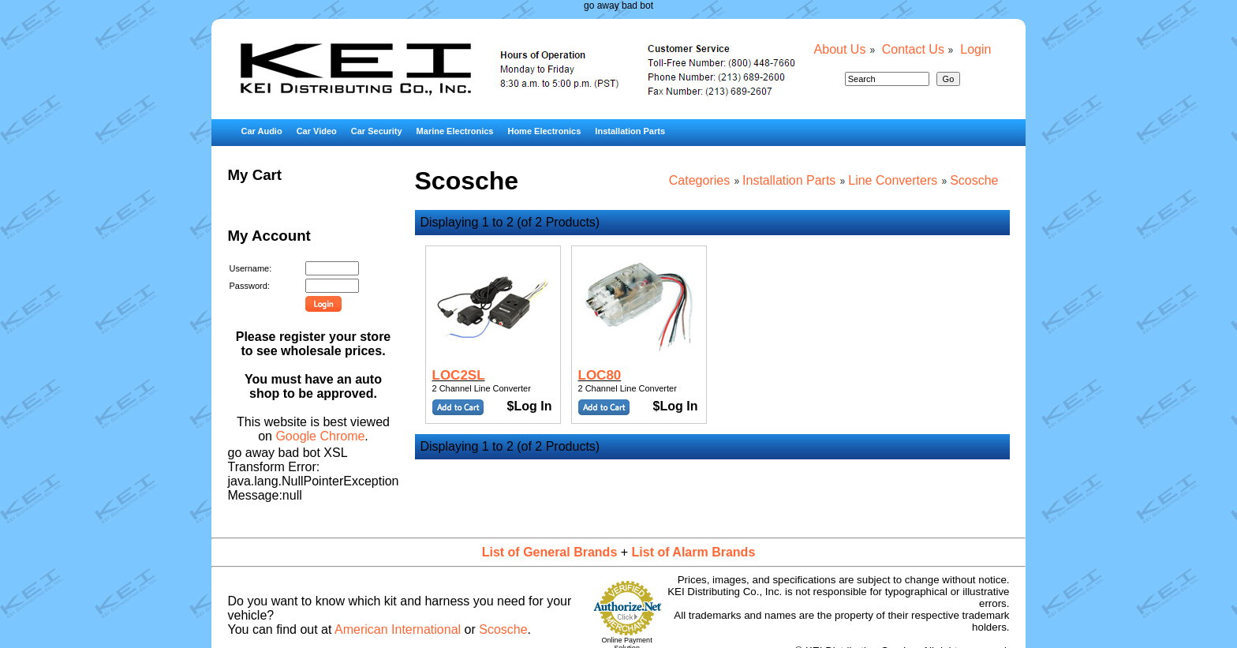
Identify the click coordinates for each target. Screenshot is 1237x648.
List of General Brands (550, 552)
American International (397, 629)
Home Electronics (544, 131)
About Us (840, 49)
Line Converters (892, 180)
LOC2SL (458, 375)
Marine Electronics (455, 131)
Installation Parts (630, 131)
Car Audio (261, 131)
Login (975, 49)
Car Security (376, 131)
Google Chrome (319, 436)
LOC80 (600, 375)
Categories (699, 180)
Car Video (317, 131)
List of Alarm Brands (694, 552)
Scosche (974, 180)
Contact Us (913, 49)
